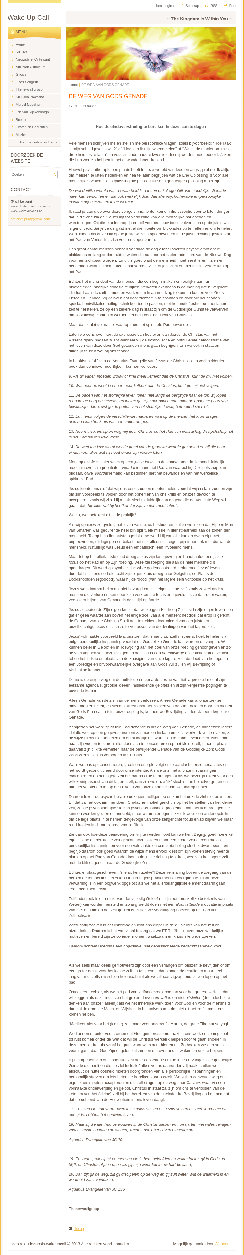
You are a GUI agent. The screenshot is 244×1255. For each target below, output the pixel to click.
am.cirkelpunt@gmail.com (30, 219)
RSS (213, 6)
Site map (192, 6)
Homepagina (164, 6)
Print (232, 6)
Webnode (223, 1244)
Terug (79, 1228)
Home (73, 85)
